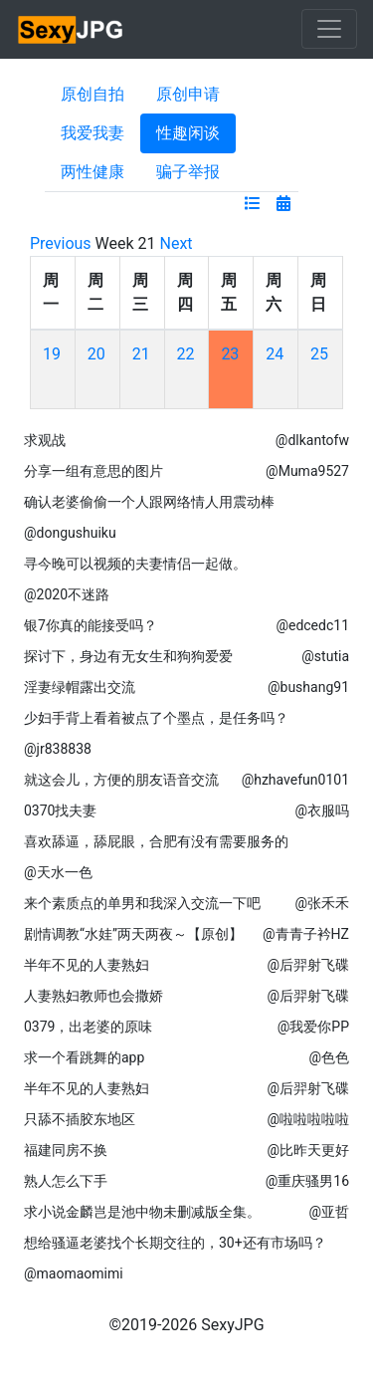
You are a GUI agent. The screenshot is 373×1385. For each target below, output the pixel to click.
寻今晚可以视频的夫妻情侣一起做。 (135, 564)
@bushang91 (308, 687)
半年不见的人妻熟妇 (86, 965)
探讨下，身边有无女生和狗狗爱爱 (128, 656)
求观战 (45, 440)
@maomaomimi (73, 1273)
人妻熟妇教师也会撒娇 (93, 996)
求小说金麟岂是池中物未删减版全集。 (142, 1212)
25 (319, 354)
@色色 (328, 1057)
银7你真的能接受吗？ (90, 625)
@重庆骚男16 (307, 1181)
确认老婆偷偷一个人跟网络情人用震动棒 (149, 502)
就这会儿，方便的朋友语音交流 (121, 780)
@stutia (325, 656)
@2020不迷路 (66, 594)
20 (96, 354)
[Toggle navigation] (329, 29)
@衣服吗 (321, 810)
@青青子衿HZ (306, 934)
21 (141, 354)
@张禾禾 (321, 903)
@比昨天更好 (308, 1150)
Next (176, 243)
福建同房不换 (65, 1150)
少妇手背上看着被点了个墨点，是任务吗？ (156, 718)
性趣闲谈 (188, 132)
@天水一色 (58, 872)
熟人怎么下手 (65, 1181)
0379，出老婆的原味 (88, 1027)
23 (230, 354)
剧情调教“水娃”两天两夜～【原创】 (133, 934)
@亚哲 (328, 1212)
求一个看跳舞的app (84, 1057)
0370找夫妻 (60, 810)
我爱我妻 (92, 132)
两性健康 (92, 171)
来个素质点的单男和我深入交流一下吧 (142, 903)
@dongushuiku (70, 533)
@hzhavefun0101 (295, 780)
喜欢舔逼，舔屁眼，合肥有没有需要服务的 (156, 841)
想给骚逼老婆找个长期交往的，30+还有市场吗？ (175, 1243)
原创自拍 (92, 94)
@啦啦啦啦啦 (308, 1119)
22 (186, 354)
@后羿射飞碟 (308, 965)
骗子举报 (188, 171)
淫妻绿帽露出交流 (79, 687)
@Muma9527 (307, 471)
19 (52, 354)
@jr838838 (58, 749)
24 (274, 354)
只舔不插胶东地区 (79, 1119)
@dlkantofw (312, 440)
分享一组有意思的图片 (93, 471)
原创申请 (188, 94)
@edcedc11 (312, 625)
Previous (61, 243)
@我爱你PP (313, 1027)
